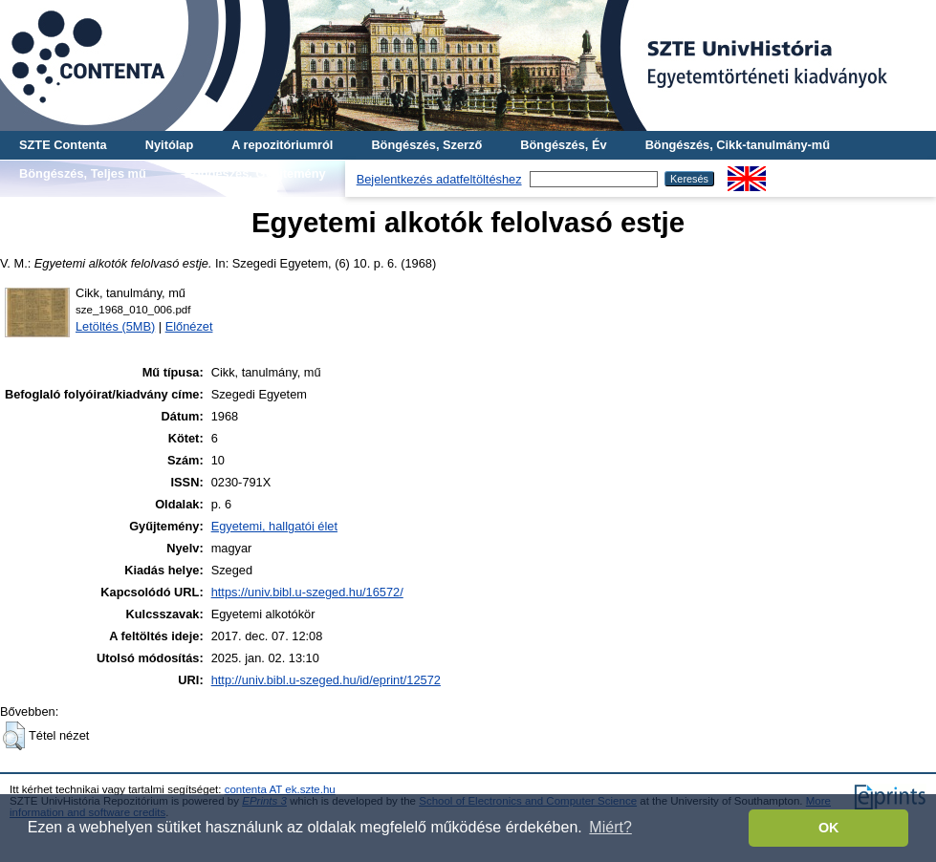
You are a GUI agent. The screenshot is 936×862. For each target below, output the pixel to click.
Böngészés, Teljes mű (82, 173)
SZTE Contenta (63, 145)
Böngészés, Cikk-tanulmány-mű (737, 145)
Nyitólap (169, 145)
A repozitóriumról (282, 145)
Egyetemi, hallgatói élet (274, 526)
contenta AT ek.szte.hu (280, 789)
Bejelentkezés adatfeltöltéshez (439, 179)
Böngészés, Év (563, 145)
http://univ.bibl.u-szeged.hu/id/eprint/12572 (326, 680)
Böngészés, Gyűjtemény (255, 173)
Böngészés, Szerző (426, 145)
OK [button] (828, 827)
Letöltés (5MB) (115, 326)
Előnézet (189, 326)
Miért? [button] (610, 827)
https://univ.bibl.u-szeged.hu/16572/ (307, 592)
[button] (14, 736)
